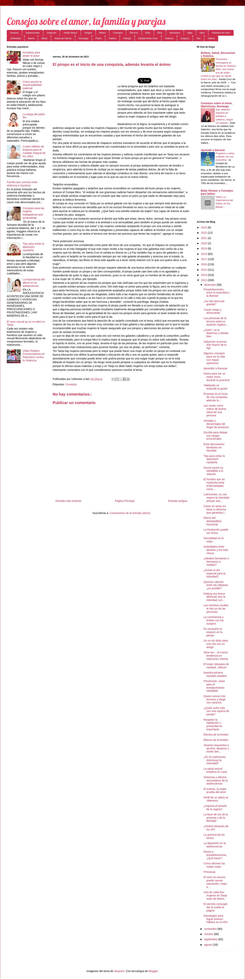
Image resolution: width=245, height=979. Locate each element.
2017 (204, 259)
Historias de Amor (221, 32)
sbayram (119, 971)
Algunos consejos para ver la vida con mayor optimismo (214, 358)
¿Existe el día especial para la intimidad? (214, 573)
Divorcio (134, 32)
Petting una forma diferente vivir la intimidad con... (214, 597)
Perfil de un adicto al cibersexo (216, 799)
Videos (211, 38)
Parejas (127, 38)
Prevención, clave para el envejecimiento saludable (214, 686)
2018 (204, 253)
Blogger (153, 971)
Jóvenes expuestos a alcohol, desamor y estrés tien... (216, 748)
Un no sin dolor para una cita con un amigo (216, 644)
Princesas (209, 871)
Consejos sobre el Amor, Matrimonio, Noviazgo (216, 105)
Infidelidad (15, 38)
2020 (204, 243)
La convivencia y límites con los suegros (214, 620)
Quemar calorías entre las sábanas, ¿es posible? (216, 585)
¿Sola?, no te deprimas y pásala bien (216, 333)
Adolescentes (33, 32)
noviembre (210, 928)
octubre (209, 934)
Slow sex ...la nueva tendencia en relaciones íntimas (216, 655)
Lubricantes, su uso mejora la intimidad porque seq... (216, 497)
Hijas (190, 32)
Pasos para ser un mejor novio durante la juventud (216, 377)
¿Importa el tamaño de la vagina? (215, 807)
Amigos (88, 32)
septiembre (211, 939)
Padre (98, 38)
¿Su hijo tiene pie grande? (214, 303)
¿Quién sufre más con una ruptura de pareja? (216, 711)
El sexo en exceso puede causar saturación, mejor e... (215, 882)
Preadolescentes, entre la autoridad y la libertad (217, 293)
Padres (112, 38)
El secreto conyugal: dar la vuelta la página (216, 907)
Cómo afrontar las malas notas (214, 865)
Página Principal (124, 500)
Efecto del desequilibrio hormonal (213, 521)
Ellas (147, 32)
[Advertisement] (85, 98)
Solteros (169, 38)
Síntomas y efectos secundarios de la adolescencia (216, 780)
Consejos (117, 32)
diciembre (210, 284)
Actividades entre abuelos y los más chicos (216, 550)
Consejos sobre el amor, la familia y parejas (86, 21)
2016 (204, 264)
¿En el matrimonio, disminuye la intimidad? (215, 760)
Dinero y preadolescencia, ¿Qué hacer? (215, 855)
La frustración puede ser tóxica (216, 531)
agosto (208, 944)
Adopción (51, 32)
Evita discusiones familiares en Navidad (214, 447)
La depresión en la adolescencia (215, 845)
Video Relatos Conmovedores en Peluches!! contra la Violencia (34, 355)
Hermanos (175, 32)
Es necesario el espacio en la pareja (213, 632)
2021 (204, 238)
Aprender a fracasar (215, 368)
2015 (204, 269)
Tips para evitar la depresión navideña (33, 247)
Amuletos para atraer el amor (31, 54)
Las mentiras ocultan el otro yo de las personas (216, 608)
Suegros (185, 38)
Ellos (159, 32)
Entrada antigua (177, 500)
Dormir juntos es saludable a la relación (213, 471)
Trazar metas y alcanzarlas (212, 311)
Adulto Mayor (70, 32)
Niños (44, 38)
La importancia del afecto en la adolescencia (34, 282)
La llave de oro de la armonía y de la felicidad (216, 818)
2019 (204, 248)
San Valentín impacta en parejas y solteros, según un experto (224, 116)
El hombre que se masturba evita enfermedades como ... (214, 484)
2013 (204, 280)
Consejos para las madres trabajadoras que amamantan (33, 213)
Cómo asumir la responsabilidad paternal (32, 85)
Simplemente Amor (148, 38)
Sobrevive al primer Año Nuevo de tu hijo (215, 345)
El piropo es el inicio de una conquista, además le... (216, 397)
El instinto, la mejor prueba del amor (215, 790)
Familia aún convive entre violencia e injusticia (22, 184)
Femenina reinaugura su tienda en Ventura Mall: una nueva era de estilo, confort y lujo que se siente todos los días (218, 69)
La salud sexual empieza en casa (215, 770)
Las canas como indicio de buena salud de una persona (215, 410)
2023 (204, 227)
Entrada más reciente (68, 500)
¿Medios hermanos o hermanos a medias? (216, 561)
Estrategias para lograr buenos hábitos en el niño (216, 919)
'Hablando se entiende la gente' (216, 387)
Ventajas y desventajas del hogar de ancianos (216, 424)
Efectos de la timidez (216, 734)
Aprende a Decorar (213, 150)
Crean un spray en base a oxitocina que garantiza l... (215, 509)
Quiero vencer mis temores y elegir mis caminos (215, 699)
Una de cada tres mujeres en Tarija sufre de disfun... (215, 895)
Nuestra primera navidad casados (215, 674)
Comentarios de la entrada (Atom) (130, 513)
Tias (198, 38)
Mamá (31, 38)
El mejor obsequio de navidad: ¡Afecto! (216, 666)
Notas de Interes (63, 38)
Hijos (202, 32)
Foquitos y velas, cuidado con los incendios (225, 156)
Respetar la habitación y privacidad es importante (213, 724)
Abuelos (14, 32)
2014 (204, 274)
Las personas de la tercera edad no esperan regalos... (216, 321)
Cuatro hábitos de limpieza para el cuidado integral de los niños (34, 151)
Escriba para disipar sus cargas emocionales (215, 435)
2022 (204, 232)
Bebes (102, 32)
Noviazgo (83, 38)
